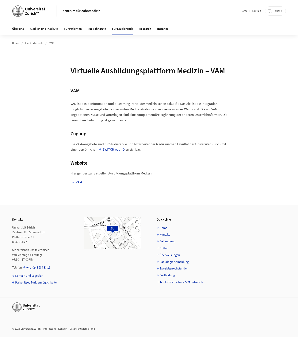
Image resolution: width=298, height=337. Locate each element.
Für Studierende (34, 43)
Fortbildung (167, 275)
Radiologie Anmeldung (174, 262)
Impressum (49, 329)
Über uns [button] (18, 29)
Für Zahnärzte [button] (97, 29)
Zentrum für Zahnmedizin (82, 11)
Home (244, 11)
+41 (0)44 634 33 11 (38, 268)
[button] (137, 222)
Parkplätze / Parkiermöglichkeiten (36, 282)
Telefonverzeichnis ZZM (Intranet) (181, 282)
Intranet (162, 29)
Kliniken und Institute (44, 29)
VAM (51, 43)
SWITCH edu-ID (114, 149)
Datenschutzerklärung (82, 329)
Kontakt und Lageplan (29, 276)
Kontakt (256, 11)
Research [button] (145, 29)
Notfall (164, 248)
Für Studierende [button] (122, 29)
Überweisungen (170, 255)
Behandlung (167, 241)
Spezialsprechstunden (174, 268)
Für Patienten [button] (73, 29)
